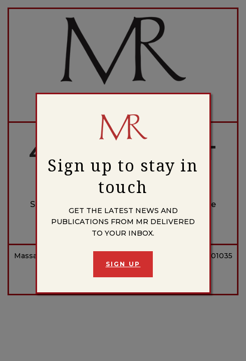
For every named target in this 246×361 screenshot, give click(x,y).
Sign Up (123, 264)
